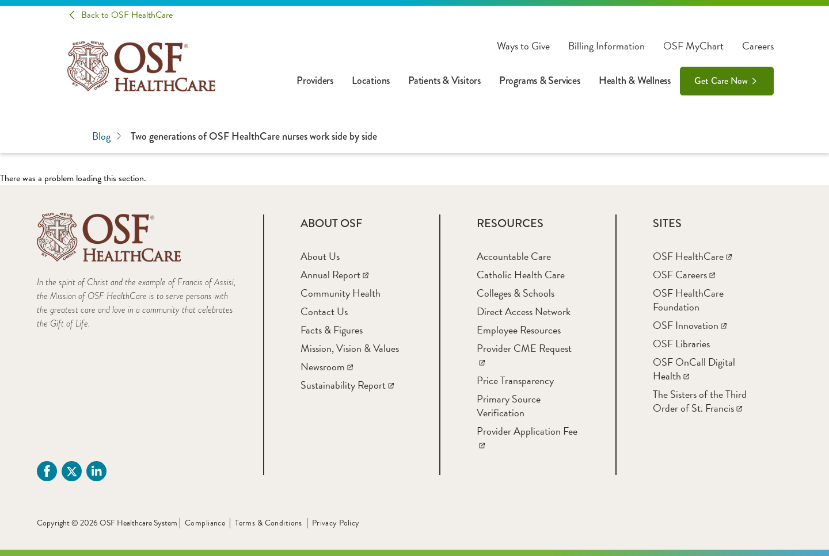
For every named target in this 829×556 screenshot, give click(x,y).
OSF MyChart (693, 46)
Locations (371, 80)
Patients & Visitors (444, 80)
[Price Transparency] (515, 380)
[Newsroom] (327, 366)
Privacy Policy (336, 523)
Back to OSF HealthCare (127, 15)
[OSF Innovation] (690, 325)
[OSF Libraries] (681, 343)
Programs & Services (539, 80)
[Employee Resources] (519, 330)
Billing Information (606, 46)
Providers (314, 80)
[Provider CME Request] (524, 355)
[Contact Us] (324, 311)
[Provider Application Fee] (527, 438)
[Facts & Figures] (332, 330)
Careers (758, 46)
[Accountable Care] (514, 256)
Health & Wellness (635, 80)
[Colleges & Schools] (515, 293)
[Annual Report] (334, 274)
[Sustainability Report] (347, 385)
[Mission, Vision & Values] (350, 348)
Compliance (205, 523)
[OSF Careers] (684, 274)
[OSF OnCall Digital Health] (694, 369)
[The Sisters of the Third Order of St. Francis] (700, 401)
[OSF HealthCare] (692, 256)
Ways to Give (523, 46)
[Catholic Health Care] (521, 274)
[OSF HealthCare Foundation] (688, 300)
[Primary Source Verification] (509, 405)
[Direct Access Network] (524, 311)
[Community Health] (341, 293)
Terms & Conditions (268, 523)
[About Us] (320, 256)
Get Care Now (721, 80)
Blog (106, 136)
